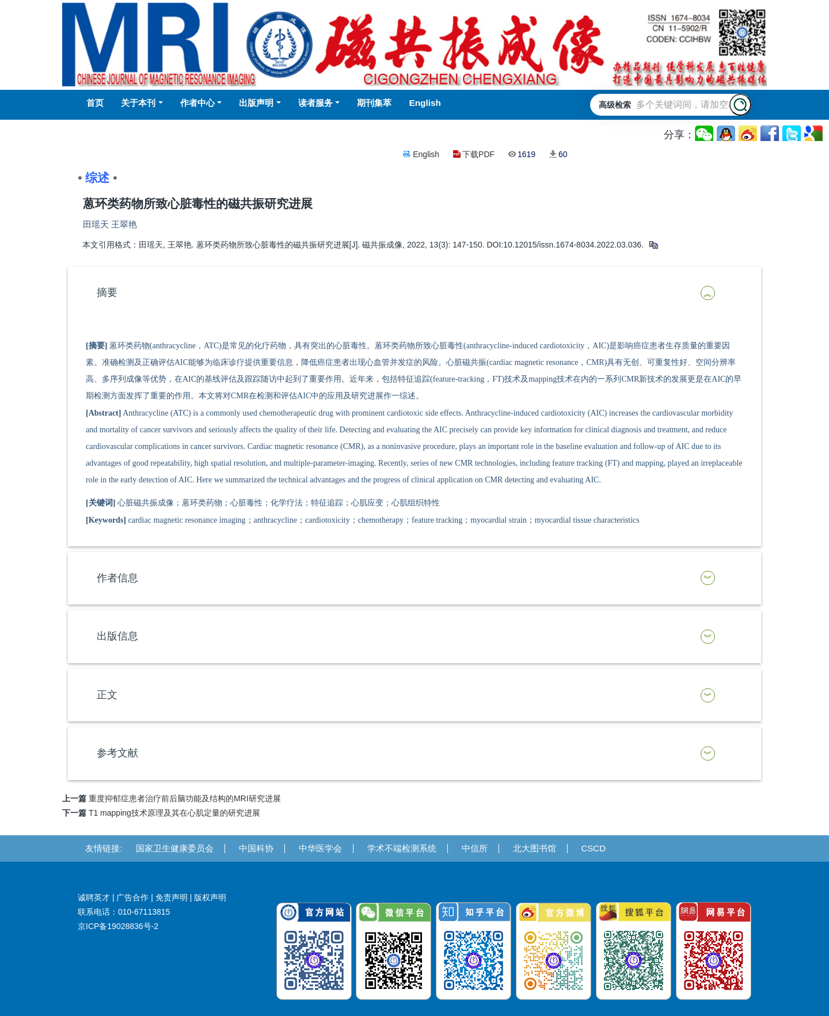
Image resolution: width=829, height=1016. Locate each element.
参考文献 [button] (117, 753)
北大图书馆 (534, 848)
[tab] (414, 293)
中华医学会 (320, 848)
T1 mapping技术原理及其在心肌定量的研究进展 (174, 812)
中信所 (475, 848)
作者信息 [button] (117, 578)
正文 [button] (107, 695)
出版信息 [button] (117, 636)
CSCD (593, 848)
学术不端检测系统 (401, 848)
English (426, 154)
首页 (95, 103)
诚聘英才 (94, 897)
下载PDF (478, 154)
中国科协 (256, 848)
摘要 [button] (107, 292)
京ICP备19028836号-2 (118, 926)
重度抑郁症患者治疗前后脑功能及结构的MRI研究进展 (185, 798)
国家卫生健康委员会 (175, 848)
